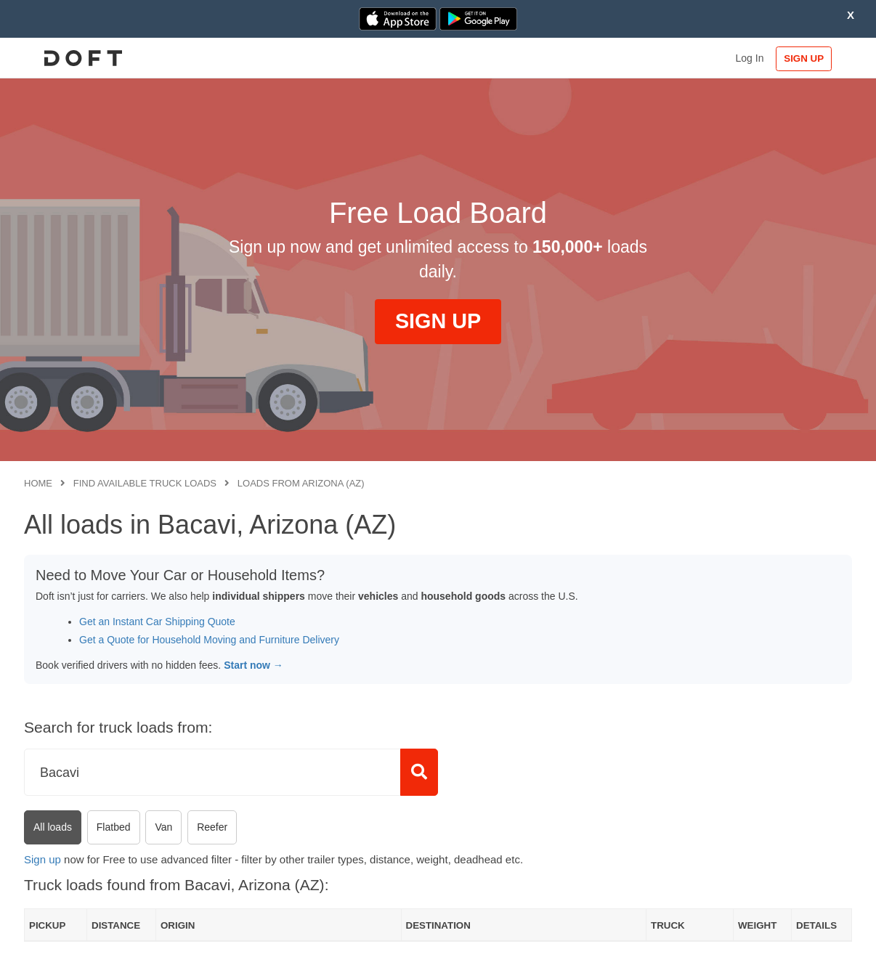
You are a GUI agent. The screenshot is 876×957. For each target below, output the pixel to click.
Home (38, 483)
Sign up (42, 859)
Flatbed (114, 827)
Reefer (212, 827)
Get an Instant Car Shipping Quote (157, 621)
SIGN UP (805, 58)
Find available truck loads (144, 483)
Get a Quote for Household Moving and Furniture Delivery (209, 640)
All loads (52, 827)
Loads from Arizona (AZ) (301, 483)
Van (163, 827)
